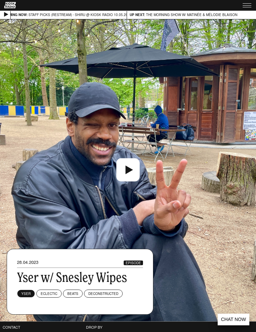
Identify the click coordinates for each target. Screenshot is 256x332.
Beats (72, 293)
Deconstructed (103, 293)
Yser (26, 293)
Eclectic (49, 293)
